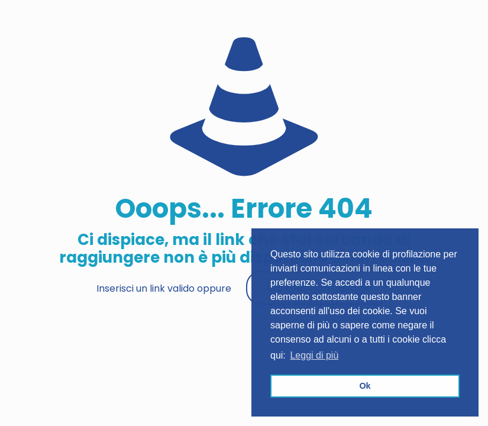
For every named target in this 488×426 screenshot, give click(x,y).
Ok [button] (364, 385)
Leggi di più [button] (314, 355)
